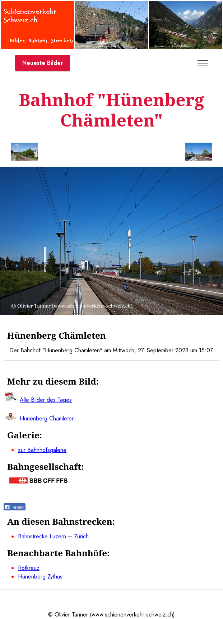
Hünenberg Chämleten (47, 418)
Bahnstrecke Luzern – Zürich (53, 536)
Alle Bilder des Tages (46, 400)
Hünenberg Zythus (40, 576)
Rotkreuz (29, 568)
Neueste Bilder (42, 63)
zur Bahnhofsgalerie (42, 450)
